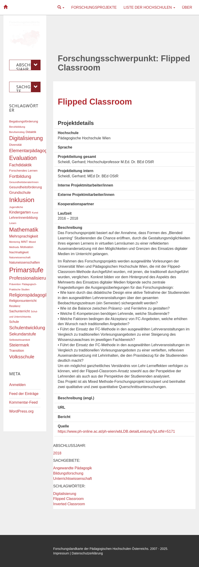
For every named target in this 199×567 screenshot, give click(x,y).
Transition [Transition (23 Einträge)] (16, 350)
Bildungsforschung (68, 473)
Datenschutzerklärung (87, 553)
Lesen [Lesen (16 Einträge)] (12, 223)
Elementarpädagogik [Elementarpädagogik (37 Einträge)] (29, 150)
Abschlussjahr (28, 65)
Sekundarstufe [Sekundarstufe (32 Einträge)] (22, 334)
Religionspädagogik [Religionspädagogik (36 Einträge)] (28, 294)
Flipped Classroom (95, 101)
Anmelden (17, 385)
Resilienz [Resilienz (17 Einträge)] (14, 306)
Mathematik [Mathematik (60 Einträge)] (23, 230)
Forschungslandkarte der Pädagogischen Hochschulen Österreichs (100, 549)
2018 (57, 453)
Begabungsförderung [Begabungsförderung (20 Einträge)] (23, 121)
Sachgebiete (28, 87)
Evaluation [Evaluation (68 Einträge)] (23, 158)
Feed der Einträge (23, 394)
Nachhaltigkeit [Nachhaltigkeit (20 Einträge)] (19, 252)
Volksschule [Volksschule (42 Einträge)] (21, 356)
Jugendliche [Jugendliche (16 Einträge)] (16, 207)
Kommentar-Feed (23, 402)
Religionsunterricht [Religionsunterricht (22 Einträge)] (23, 300)
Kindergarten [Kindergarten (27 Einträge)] (20, 212)
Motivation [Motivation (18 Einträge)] (26, 247)
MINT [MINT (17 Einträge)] (24, 241)
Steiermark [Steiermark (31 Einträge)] (19, 345)
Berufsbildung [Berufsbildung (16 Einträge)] (17, 126)
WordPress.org (21, 411)
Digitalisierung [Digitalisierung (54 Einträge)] (26, 138)
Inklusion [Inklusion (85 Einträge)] (21, 199)
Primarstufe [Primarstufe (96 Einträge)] (26, 270)
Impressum (61, 553)
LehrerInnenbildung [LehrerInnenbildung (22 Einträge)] (23, 217)
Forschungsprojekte (94, 7)
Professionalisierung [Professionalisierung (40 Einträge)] (30, 278)
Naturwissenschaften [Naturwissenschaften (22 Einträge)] (24, 262)
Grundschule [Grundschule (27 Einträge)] (20, 192)
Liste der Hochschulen (149, 7)
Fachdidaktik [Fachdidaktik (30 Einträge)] (20, 165)
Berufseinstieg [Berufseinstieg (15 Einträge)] (17, 132)
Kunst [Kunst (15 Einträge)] (35, 212)
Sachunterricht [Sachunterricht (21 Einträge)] (19, 311)
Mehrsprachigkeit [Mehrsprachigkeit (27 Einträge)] (23, 236)
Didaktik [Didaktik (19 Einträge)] (31, 132)
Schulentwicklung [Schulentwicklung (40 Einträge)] (27, 327)
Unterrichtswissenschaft (72, 479)
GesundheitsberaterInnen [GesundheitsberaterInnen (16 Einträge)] (23, 182)
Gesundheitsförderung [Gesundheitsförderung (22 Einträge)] (25, 187)
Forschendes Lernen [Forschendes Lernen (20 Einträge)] (23, 170)
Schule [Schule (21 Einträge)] (14, 322)
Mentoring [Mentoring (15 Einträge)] (14, 241)
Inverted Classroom (69, 504)
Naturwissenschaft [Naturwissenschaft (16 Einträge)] (19, 257)
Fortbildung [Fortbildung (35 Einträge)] (20, 176)
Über (187, 7)
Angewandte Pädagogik (72, 468)
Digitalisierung (64, 494)
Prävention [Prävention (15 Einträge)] (15, 284)
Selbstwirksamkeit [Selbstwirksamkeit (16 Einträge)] (19, 339)
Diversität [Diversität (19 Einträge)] (15, 144)
